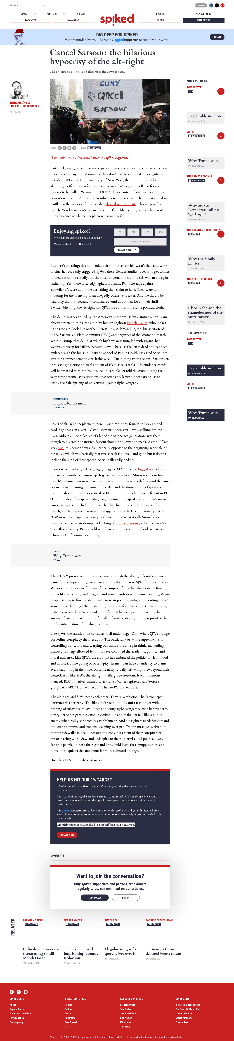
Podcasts (30, 20)
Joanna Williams (128, 1013)
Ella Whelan (126, 1017)
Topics (23, 13)
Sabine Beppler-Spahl (160, 920)
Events (160, 13)
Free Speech (94, 148)
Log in (200, 5)
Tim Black (111, 920)
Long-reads (74, 20)
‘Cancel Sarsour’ (127, 523)
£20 (147, 232)
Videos (81, 13)
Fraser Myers (73, 920)
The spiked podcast (199, 176)
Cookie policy (16, 1022)
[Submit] (44, 5)
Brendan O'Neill (33, 920)
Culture (68, 1009)
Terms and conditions (20, 1013)
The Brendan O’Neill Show (203, 230)
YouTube (222, 5)
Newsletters (203, 13)
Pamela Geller (137, 323)
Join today (94, 897)
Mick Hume (126, 1022)
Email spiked (182, 1022)
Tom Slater (194, 87)
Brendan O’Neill (128, 1004)
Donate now (124, 250)
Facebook (211, 5)
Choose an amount (140, 241)
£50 (161, 232)
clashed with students (121, 204)
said (61, 448)
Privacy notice (17, 1017)
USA (191, 91)
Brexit (68, 1013)
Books (160, 20)
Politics (68, 1004)
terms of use (108, 1037)
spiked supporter (116, 157)
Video (190, 132)
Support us (203, 20)
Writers (52, 13)
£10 (133, 232)
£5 (119, 232)
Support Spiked (17, 1009)
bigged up (145, 469)
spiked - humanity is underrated (117, 20)
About (13, 1004)
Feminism (70, 1017)
